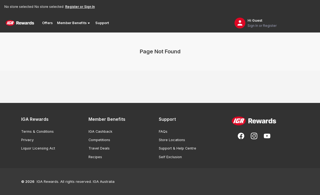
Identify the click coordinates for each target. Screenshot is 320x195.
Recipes (95, 157)
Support (102, 23)
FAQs (163, 131)
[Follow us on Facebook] (241, 136)
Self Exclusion (170, 157)
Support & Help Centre (177, 148)
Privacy (27, 140)
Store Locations (172, 140)
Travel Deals (99, 148)
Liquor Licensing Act (38, 148)
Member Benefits (74, 23)
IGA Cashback (100, 131)
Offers (47, 23)
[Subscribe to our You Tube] (267, 136)
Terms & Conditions (37, 131)
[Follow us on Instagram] (254, 136)
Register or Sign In (80, 7)
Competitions (99, 140)
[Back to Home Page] (20, 23)
